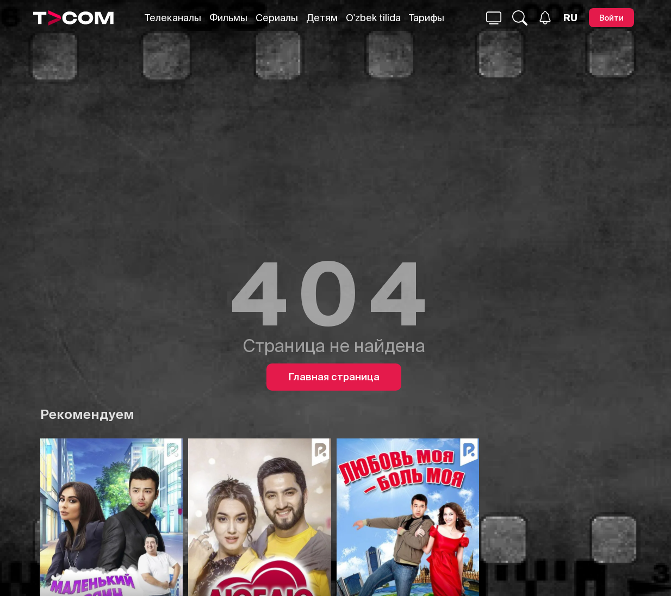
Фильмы (228, 17)
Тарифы (426, 17)
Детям (322, 17)
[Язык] (570, 18)
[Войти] (611, 17)
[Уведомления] (545, 17)
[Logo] (73, 18)
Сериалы (277, 17)
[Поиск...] (493, 18)
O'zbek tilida (373, 17)
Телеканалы (173, 17)
